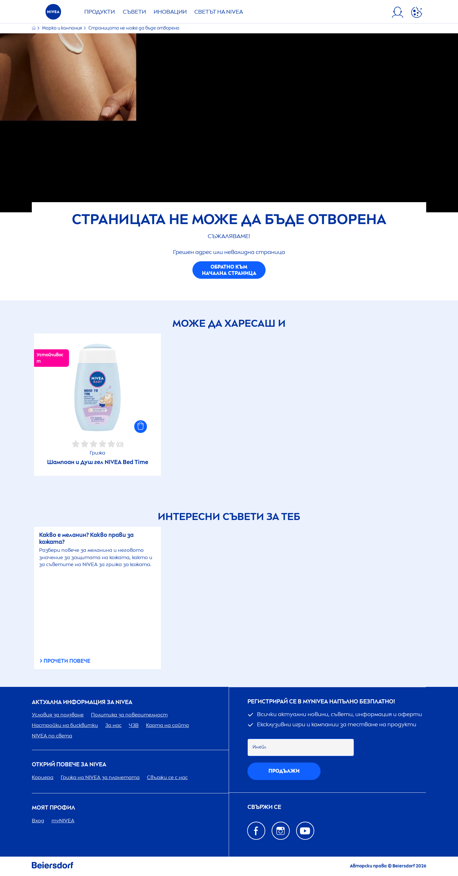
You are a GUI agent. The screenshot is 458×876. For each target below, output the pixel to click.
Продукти (99, 11)
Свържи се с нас (167, 777)
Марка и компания (62, 28)
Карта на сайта (167, 725)
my (63, 821)
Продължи (284, 771)
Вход (38, 821)
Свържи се (264, 807)
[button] (140, 426)
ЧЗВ (134, 725)
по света (52, 736)
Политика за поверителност (129, 715)
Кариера (42, 777)
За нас (113, 725)
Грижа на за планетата (100, 777)
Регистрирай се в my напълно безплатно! (321, 701)
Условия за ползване (58, 715)
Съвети (134, 11)
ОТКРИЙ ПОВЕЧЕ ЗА (69, 764)
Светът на (218, 11)
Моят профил (53, 807)
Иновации (170, 11)
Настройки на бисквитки (65, 725)
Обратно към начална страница (229, 270)
